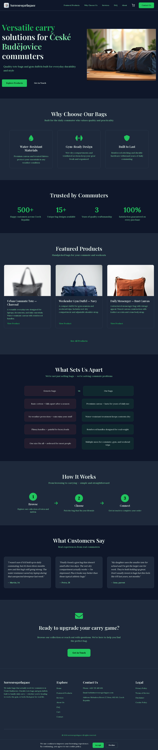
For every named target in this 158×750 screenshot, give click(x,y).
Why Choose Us (90, 5)
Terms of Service (143, 695)
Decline (112, 745)
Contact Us (146, 5)
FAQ (115, 5)
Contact (60, 718)
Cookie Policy (141, 704)
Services (105, 5)
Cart (58, 714)
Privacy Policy (141, 690)
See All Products (79, 341)
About (124, 5)
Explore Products (14, 83)
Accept (98, 745)
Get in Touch (40, 83)
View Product (13, 324)
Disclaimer (140, 699)
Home (59, 690)
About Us (60, 704)
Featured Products (71, 5)
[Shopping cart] (133, 5)
